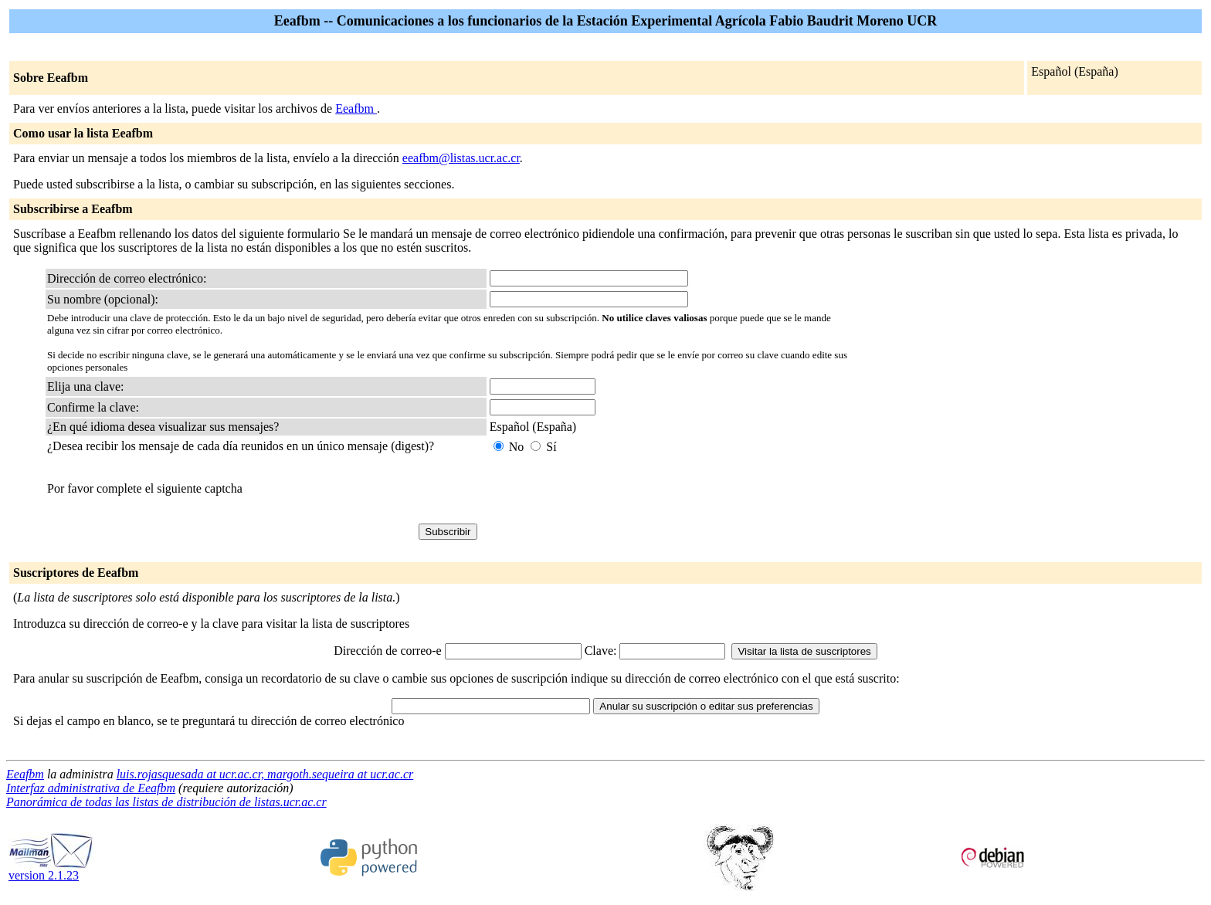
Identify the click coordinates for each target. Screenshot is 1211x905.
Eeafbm (356, 108)
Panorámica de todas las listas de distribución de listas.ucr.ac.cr (166, 801)
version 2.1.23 (50, 870)
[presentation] (607, 489)
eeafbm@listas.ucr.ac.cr (461, 157)
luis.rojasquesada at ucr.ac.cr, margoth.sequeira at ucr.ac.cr (265, 774)
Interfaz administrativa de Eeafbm (90, 788)
